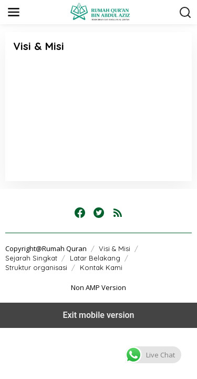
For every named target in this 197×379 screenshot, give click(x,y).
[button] (153, 354)
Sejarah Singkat (31, 258)
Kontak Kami (101, 267)
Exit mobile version (98, 315)
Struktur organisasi (36, 267)
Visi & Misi (114, 248)
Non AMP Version (98, 287)
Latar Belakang (95, 258)
